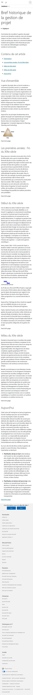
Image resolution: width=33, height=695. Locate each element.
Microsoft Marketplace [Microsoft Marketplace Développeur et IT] (7, 638)
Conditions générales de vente (8, 686)
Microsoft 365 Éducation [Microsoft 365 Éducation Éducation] (7, 579)
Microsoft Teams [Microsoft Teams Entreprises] (5, 615)
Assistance (4, 6)
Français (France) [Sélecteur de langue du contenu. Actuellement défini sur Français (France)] (8, 668)
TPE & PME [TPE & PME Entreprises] (4, 618)
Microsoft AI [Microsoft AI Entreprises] (4, 598)
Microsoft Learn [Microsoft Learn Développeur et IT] (5, 629)
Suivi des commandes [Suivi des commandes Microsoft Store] (6, 556)
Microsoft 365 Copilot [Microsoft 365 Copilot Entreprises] (6, 613)
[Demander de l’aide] (6, 2)
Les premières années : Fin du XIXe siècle (16, 62)
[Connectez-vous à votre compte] (30, 2)
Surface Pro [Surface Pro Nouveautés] (4, 517)
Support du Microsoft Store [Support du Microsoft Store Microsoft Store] (8, 551)
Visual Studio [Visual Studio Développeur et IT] (5, 646)
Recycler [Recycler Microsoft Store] (4, 559)
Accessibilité (27, 689)
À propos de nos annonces (7, 689)
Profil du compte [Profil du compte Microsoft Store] (5, 545)
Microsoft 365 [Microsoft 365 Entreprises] (5, 610)
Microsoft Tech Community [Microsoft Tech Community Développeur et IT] (8, 635)
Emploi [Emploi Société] (3, 655)
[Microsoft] (16, 1)
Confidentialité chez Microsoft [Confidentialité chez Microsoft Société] (8, 660)
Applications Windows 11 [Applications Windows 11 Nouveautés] (7, 537)
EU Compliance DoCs (18, 689)
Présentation (8, 59)
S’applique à (5, 28)
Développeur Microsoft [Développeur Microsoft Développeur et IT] (7, 626)
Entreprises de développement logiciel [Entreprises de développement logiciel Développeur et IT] (10, 644)
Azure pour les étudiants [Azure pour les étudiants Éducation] (7, 590)
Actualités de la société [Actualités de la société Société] (7, 657)
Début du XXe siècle (10, 66)
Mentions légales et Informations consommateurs (12, 681)
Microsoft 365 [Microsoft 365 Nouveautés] (5, 531)
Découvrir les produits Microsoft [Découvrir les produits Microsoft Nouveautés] (9, 534)
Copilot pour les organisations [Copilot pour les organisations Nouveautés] (8, 525)
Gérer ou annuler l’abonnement (18, 678)
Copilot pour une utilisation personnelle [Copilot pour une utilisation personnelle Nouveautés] (10, 528)
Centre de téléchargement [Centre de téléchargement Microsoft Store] (7, 548)
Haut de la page (6, 499)
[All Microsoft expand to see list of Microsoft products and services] (2, 2)
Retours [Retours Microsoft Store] (3, 554)
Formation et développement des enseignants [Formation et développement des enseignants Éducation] (12, 584)
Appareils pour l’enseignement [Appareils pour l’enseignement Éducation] (8, 573)
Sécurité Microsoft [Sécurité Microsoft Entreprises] (6, 601)
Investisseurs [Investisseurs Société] (5, 663)
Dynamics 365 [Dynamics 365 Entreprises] (5, 607)
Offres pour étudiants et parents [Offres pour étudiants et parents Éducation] (9, 587)
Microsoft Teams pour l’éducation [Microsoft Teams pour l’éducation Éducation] (9, 576)
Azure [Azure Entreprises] (3, 604)
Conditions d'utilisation (15, 683)
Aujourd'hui (7, 73)
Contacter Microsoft (6, 678)
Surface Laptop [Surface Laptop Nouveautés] (5, 520)
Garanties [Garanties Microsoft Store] (4, 562)
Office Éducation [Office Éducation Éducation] (5, 582)
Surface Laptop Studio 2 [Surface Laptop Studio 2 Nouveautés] (7, 523)
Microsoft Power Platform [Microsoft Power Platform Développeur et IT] (7, 641)
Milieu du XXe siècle (10, 70)
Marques (18, 686)
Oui (11, 508)
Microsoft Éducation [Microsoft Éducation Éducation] (6, 570)
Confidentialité (5, 683)
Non (21, 508)
